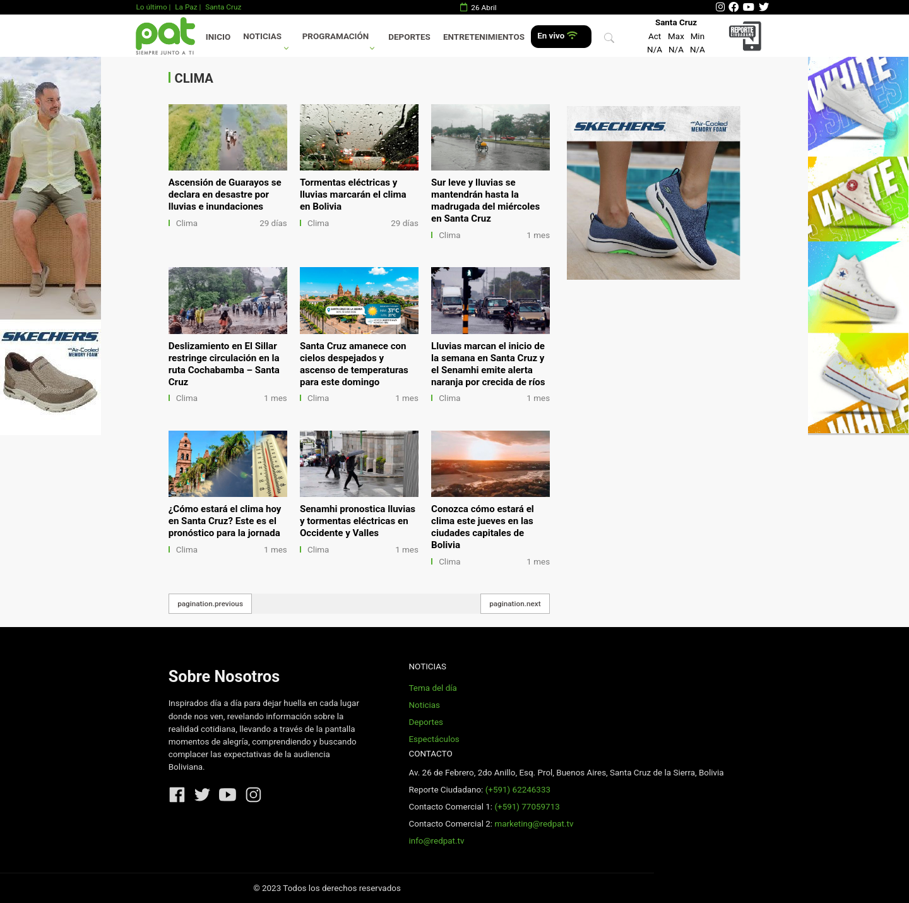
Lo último (151, 7)
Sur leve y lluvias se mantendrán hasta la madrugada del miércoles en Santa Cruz (485, 200)
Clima (187, 223)
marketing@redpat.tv (533, 823)
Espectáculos (433, 739)
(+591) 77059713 (526, 806)
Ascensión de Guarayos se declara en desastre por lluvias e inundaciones (225, 194)
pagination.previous (210, 603)
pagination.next (515, 603)
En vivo (557, 35)
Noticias (262, 36)
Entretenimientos (484, 37)
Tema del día (432, 688)
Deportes (409, 37)
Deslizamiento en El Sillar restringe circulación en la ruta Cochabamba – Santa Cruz (224, 364)
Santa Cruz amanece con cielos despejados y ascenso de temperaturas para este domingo (354, 364)
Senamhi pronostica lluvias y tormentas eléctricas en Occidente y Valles (357, 521)
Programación (335, 36)
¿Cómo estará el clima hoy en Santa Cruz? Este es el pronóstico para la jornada (225, 521)
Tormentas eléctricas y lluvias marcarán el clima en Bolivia (353, 194)
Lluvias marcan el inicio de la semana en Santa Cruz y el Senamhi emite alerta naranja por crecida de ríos (488, 364)
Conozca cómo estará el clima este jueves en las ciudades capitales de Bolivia (482, 527)
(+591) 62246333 (517, 789)
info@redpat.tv (436, 841)
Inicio (218, 37)
